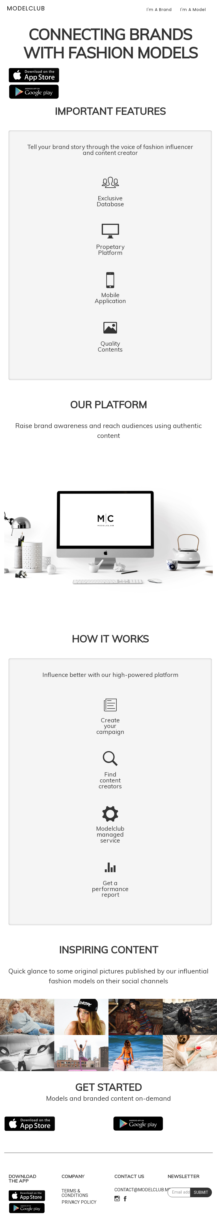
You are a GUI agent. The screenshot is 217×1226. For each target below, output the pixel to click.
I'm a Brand (159, 9)
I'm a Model (193, 9)
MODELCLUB (26, 8)
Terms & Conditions (75, 1193)
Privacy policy (79, 1202)
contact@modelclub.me (142, 1189)
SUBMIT (201, 1192)
